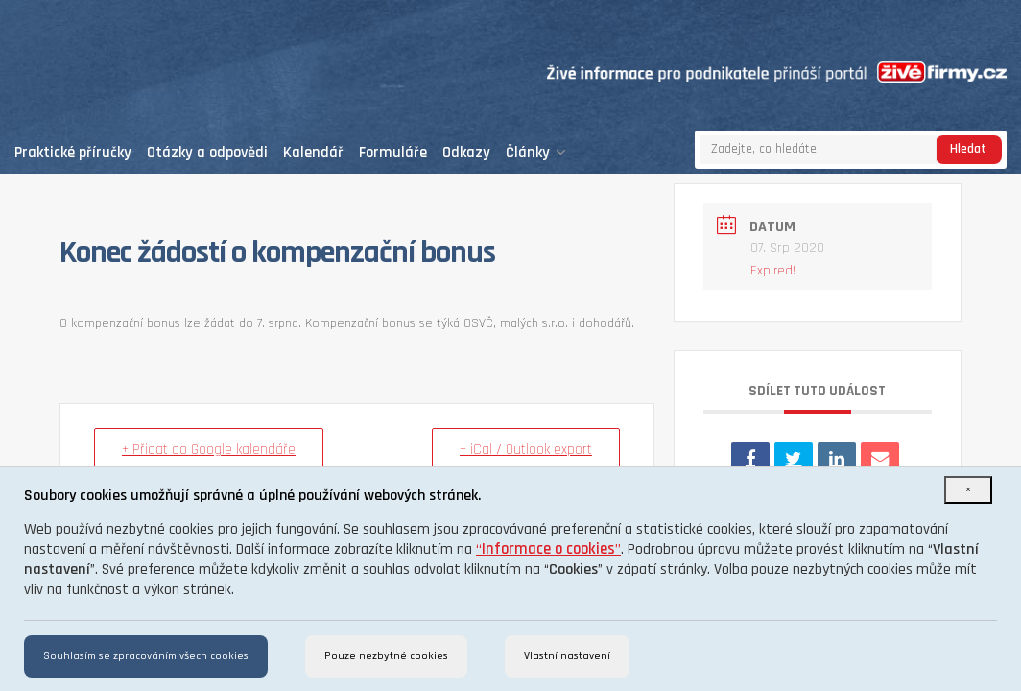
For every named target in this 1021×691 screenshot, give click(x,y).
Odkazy (466, 153)
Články (536, 153)
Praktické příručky (72, 153)
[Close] (968, 490)
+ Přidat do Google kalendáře (209, 450)
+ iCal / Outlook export (526, 450)
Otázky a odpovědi (207, 153)
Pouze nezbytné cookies (386, 656)
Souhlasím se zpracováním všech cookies (146, 656)
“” (548, 549)
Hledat (968, 148)
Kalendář (313, 153)
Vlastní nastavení (567, 656)
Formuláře (393, 153)
